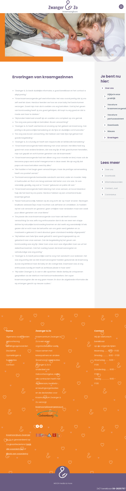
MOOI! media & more (63, 483)
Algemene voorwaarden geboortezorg (18, 339)
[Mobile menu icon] (121, 6)
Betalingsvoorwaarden (17, 346)
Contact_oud (111, 188)
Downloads (113, 125)
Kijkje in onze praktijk (114, 96)
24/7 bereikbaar (111, 488)
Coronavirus (110, 194)
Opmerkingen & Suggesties (13, 357)
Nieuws (111, 131)
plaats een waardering (17, 453)
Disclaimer (11, 350)
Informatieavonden (114, 182)
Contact (10, 364)
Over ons (107, 88)
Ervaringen (113, 137)
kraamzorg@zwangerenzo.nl (49, 406)
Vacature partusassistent (116, 117)
